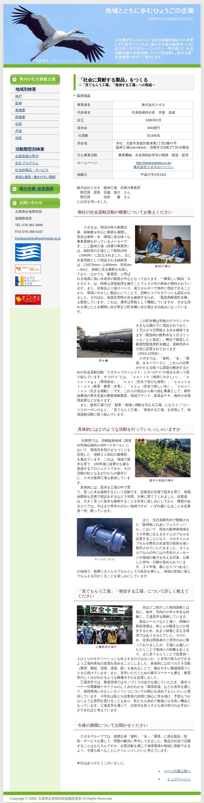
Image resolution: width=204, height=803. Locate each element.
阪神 (18, 103)
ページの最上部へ (177, 771)
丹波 (18, 131)
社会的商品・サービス (32, 170)
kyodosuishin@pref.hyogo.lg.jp (38, 238)
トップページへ (179, 779)
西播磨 (20, 117)
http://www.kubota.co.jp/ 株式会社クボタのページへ (154, 165)
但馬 (18, 124)
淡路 (18, 138)
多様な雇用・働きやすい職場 (35, 177)
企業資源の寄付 (27, 156)
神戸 (18, 96)
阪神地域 (83, 95)
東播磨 (20, 110)
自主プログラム (27, 163)
